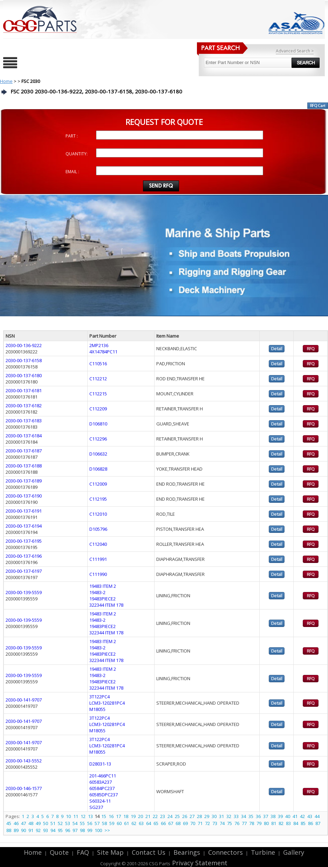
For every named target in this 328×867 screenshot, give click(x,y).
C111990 (98, 574)
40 (287, 816)
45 (8, 823)
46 (16, 823)
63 (141, 823)
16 (111, 816)
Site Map (110, 852)
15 (103, 816)
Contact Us (148, 852)
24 (170, 816)
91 (30, 830)
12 (83, 816)
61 (126, 823)
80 (266, 823)
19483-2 (97, 592)
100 (98, 830)
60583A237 (100, 782)
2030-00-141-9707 (24, 700)
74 (222, 823)
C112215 (98, 393)
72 (207, 823)
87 (317, 823)
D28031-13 (100, 764)
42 (302, 816)
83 (288, 823)
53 (67, 823)
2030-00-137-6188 (24, 466)
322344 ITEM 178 (106, 605)
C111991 (98, 559)
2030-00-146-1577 (24, 788)
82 (281, 823)
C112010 (98, 514)
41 (295, 816)
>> (107, 830)
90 (23, 830)
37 (265, 816)
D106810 (98, 424)
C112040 (98, 544)
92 (38, 830)
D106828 (98, 469)
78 (251, 823)
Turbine (263, 852)
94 (52, 830)
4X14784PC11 (103, 351)
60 (119, 823)
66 (163, 823)
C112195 (98, 499)
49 (38, 823)
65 (155, 823)
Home (6, 81)
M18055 (97, 709)
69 (185, 823)
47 (23, 823)
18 (125, 816)
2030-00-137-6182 (24, 405)
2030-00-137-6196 (24, 556)
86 (310, 823)
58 (104, 823)
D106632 (98, 454)
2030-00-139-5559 (24, 592)
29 (206, 816)
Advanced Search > (295, 51)
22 (155, 816)
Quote (59, 852)
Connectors (225, 852)
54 (75, 823)
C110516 (98, 363)
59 (111, 823)
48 (30, 823)
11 (75, 816)
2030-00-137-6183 (24, 420)
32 (228, 816)
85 (303, 823)
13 (90, 816)
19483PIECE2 (102, 598)
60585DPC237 (103, 794)
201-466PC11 (102, 776)
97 (75, 830)
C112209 (98, 409)
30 (214, 816)
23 (162, 816)
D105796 (98, 529)
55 (82, 823)
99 (89, 830)
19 (133, 816)
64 (148, 823)
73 (214, 823)
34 (243, 816)
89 (16, 830)
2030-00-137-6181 (24, 390)
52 (60, 823)
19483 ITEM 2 (102, 586)
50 (45, 823)
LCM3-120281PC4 (107, 703)
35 (250, 816)
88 (8, 830)
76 (236, 823)
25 (177, 816)
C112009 (98, 484)
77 (244, 823)
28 (199, 816)
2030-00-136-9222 (24, 345)
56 (89, 823)
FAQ (83, 852)
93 (45, 830)
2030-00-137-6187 (24, 450)
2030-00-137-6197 (24, 571)
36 (258, 816)
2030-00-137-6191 (24, 511)
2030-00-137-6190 (24, 496)
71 (200, 823)
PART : (72, 136)
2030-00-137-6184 (24, 435)
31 (221, 816)
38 (273, 816)
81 (273, 823)
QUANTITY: (77, 154)
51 (52, 823)
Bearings (186, 852)
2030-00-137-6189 (24, 481)
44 (317, 816)
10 (68, 816)
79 (259, 823)
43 (309, 816)
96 (67, 830)
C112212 (98, 378)
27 (192, 816)
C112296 (98, 439)
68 (178, 823)
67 (170, 823)
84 (295, 823)
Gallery (293, 852)
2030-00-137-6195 (24, 541)
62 (133, 823)
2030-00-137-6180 (24, 375)
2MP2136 (98, 345)
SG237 (96, 807)
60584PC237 (102, 788)
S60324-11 (100, 801)
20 (140, 816)
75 (229, 823)
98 (82, 830)
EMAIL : (72, 172)
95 (60, 830)
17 (118, 816)
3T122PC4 (99, 696)
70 (192, 823)
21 (147, 816)
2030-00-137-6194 (24, 526)
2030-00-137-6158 (24, 360)
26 (184, 816)
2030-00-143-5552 (24, 760)
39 (280, 816)
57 (97, 823)
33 (236, 816)
